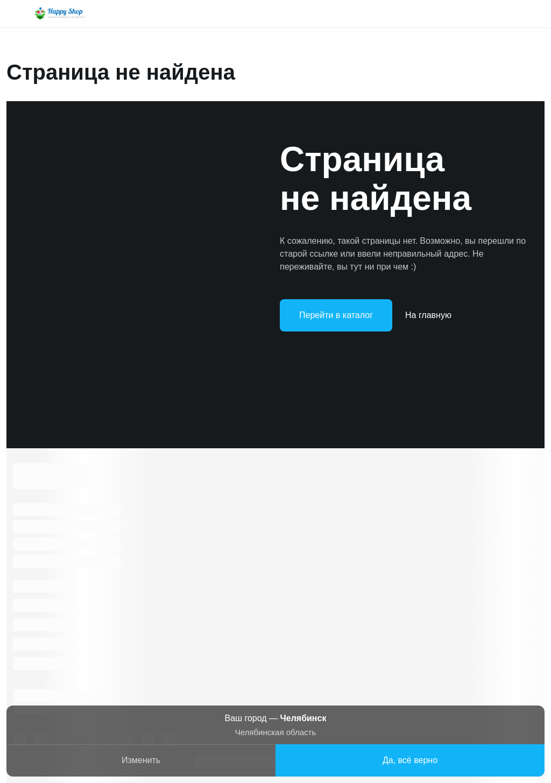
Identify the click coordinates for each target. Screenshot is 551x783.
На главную (428, 315)
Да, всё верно (410, 760)
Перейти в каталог (336, 315)
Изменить (141, 760)
